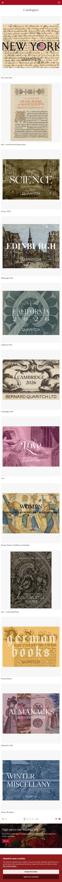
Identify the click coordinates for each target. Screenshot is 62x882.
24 (37, 819)
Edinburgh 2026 (7, 278)
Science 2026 (6, 211)
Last (60, 819)
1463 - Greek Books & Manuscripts (13, 144)
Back (6, 819)
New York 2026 (6, 78)
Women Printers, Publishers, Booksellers (15, 545)
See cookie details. (10, 866)
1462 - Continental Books (10, 612)
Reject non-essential (31, 877)
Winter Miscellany (7, 812)
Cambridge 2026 (7, 412)
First (3, 819)
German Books (6, 679)
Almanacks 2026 (7, 745)
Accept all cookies (31, 872)
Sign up (6, 841)
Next (56, 819)
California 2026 (6, 345)
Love (2, 478)
